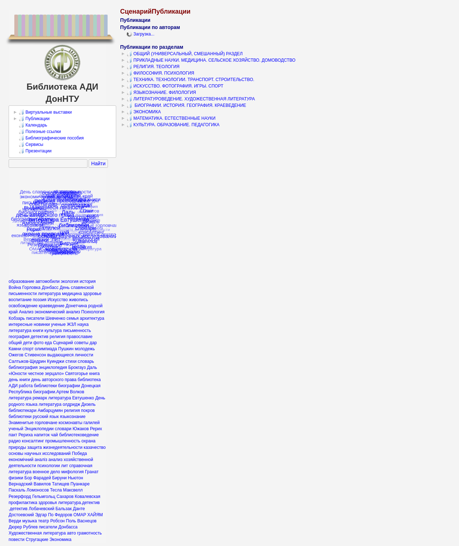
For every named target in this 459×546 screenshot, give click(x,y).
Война (15, 287)
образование (21, 281)
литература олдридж (59, 404)
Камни (15, 348)
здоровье (92, 293)
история (88, 281)
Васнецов (86, 520)
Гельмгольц (43, 496)
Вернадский (20, 483)
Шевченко (55, 318)
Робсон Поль (63, 520)
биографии (69, 385)
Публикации (34, 119)
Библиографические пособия (51, 138)
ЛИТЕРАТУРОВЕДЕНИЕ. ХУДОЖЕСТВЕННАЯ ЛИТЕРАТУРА (191, 99)
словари (63, 428)
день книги (19, 379)
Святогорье (76, 373)
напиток (42, 434)
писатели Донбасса (58, 527)
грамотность (89, 533)
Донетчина (76, 305)
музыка (29, 520)
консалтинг (33, 440)
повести (16, 539)
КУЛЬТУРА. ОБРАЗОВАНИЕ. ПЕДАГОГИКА (173, 125)
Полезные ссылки (40, 131)
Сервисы (31, 144)
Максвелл (73, 490)
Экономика (60, 539)
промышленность (62, 440)
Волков (77, 391)
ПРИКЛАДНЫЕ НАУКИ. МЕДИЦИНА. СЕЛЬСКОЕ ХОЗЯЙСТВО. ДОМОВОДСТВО (211, 60)
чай (54, 434)
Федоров (63, 514)
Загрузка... (141, 34)
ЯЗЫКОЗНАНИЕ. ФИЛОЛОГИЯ (161, 92)
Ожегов (16, 354)
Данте (79, 508)
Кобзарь (17, 318)
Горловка (31, 287)
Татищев (60, 483)
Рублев (30, 527)
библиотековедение (79, 434)
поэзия (40, 299)
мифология (72, 471)
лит (64, 465)
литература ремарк (28, 397)
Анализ (26, 311)
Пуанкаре (79, 483)
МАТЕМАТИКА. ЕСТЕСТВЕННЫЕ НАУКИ (171, 118)
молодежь (85, 348)
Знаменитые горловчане (33, 422)
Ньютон (75, 477)
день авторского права (53, 379)
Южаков (80, 428)
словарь (86, 361)
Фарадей (42, 477)
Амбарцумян (50, 410)
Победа (79, 453)
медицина (72, 293)
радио (15, 440)
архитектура (92, 318)
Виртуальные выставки (45, 112)
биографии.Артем (50, 391)
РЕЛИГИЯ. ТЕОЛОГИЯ (153, 67)
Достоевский (21, 514)
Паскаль (17, 490)
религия (72, 410)
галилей (92, 422)
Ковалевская (87, 496)
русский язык (45, 416)
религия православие (71, 336)
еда (48, 342)
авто (71, 533)
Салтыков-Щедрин (27, 361)
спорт (28, 348)
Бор (28, 477)
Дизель (88, 404)
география (19, 336)
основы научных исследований (40, 453)
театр (43, 520)
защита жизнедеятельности (54, 447)
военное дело (46, 471)
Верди (15, 520)
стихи (70, 361)
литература (49, 293)
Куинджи (55, 361)
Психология (92, 311)
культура (53, 330)
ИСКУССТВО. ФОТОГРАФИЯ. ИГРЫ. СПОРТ (175, 86)
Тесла (56, 490)
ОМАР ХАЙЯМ (88, 514)
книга (94, 373)
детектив (39, 336)
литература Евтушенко (71, 397)
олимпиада (46, 348)
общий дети (20, 342)
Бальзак (64, 508)
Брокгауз (77, 367)
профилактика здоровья (33, 502)
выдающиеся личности (70, 354)
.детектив (18, 508)
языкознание (72, 416)
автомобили (48, 281)
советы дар (85, 342)
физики (16, 477)
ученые (58, 324)
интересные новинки (29, 324)
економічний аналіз (28, 459)
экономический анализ (57, 311)
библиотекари (23, 410)
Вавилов (42, 483)
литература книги (26, 330)
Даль (92, 367)
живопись (78, 299)
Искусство (58, 299)
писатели (35, 318)
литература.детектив (79, 502)
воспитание (20, 299)
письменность (77, 330)
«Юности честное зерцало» (36, 373)
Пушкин (66, 348)
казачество (94, 447)
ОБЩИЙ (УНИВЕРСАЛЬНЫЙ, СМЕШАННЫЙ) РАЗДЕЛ (185, 54)
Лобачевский (41, 508)
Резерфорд (20, 496)
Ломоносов (38, 490)
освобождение (23, 305)
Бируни (59, 477)
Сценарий (63, 342)
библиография (23, 367)
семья (72, 318)
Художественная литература (37, 533)
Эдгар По (44, 514)
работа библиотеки (38, 385)
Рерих (96, 428)
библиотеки (20, 416)
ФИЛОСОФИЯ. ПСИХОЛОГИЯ (160, 73)
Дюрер (15, 527)
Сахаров (65, 496)
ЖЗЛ (71, 324)
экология (69, 281)
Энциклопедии (38, 428)
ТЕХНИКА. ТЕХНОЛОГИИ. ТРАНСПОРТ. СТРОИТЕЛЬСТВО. (190, 79)
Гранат (92, 471)
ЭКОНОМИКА (144, 112)
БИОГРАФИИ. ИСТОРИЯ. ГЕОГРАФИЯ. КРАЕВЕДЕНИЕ (186, 105)
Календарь (33, 125)
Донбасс (50, 287)
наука (83, 324)
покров (88, 410)
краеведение (52, 305)
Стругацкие (37, 539)
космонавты (70, 422)
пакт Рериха (21, 434)
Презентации (35, 151)
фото (38, 342)
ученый (16, 428)
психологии (48, 465)
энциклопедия (53, 367)
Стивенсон (35, 354)
